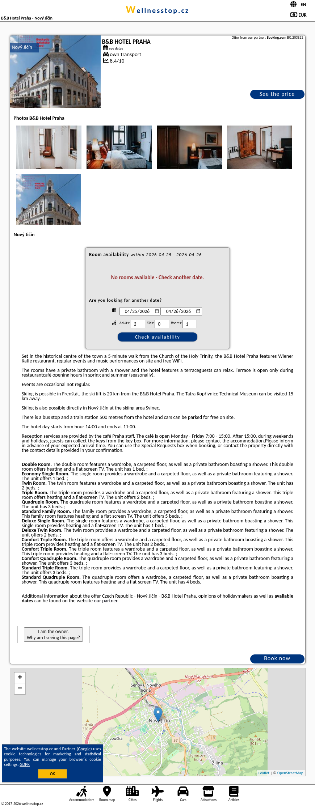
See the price (277, 93)
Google (84, 748)
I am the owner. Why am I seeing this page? (53, 634)
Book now (277, 658)
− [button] (19, 688)
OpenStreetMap (290, 773)
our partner (105, 601)
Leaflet (264, 773)
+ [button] (19, 678)
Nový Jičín (22, 47)
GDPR (25, 764)
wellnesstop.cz (157, 10)
